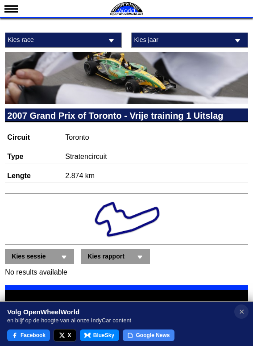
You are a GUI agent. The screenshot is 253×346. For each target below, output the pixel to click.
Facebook (29, 335)
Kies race (62, 40)
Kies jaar (188, 40)
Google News (148, 335)
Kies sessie (41, 257)
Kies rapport (116, 257)
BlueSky (99, 335)
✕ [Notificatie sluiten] (242, 312)
